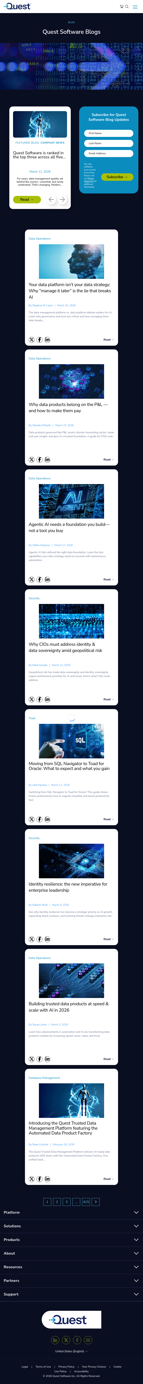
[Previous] (51, 199)
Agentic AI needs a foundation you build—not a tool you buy (69, 527)
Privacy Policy (66, 1366)
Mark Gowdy (39, 665)
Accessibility (81, 1371)
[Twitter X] (66, 1340)
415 (86, 1202)
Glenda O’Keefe (41, 425)
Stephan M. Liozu (42, 305)
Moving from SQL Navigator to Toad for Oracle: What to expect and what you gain (69, 766)
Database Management (44, 1077)
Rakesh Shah (40, 905)
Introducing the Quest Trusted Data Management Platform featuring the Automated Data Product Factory (63, 1128)
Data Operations (40, 238)
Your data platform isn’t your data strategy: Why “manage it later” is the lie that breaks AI (70, 291)
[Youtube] (88, 1340)
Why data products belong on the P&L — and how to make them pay (68, 408)
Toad (32, 718)
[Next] (62, 199)
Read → (27, 199)
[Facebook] (77, 1340)
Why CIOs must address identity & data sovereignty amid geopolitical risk (66, 647)
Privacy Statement (89, 180)
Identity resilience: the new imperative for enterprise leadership (68, 887)
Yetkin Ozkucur (41, 545)
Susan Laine (39, 1024)
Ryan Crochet (40, 1144)
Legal (25, 1366)
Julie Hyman (39, 785)
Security (34, 598)
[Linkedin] (55, 1340)
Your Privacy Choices (94, 1366)
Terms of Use (43, 1366)
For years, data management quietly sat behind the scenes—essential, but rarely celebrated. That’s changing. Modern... (40, 182)
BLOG (71, 22)
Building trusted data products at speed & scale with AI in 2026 (69, 1007)
